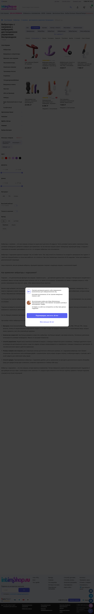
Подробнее (35, 308)
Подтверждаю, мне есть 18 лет (47, 315)
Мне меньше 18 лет (47, 322)
